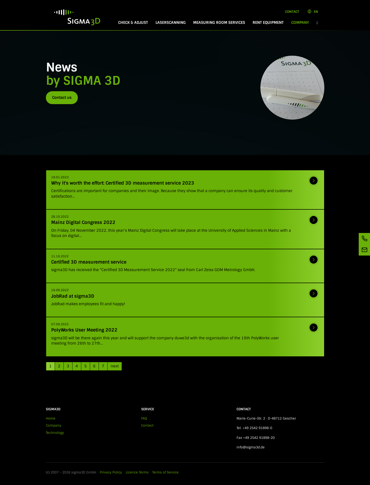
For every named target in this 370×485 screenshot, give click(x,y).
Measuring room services (219, 22)
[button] (317, 22)
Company (302, 22)
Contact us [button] (61, 97)
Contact (292, 12)
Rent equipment (268, 22)
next (115, 366)
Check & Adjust (133, 22)
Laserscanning (171, 22)
